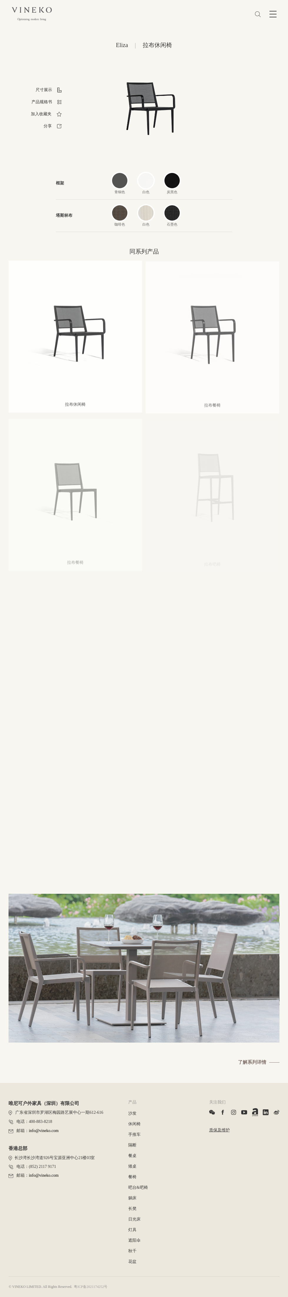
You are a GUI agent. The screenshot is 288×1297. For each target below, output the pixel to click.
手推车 (134, 1134)
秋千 (132, 1251)
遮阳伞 (134, 1240)
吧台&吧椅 (138, 1187)
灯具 (132, 1230)
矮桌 (132, 1166)
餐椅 (132, 1177)
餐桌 (132, 1155)
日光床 (134, 1219)
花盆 (132, 1261)
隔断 (132, 1145)
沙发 (132, 1113)
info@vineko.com (44, 1130)
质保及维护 (219, 1130)
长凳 (132, 1208)
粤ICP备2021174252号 (90, 1287)
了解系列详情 (252, 1062)
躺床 (132, 1198)
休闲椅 (134, 1124)
